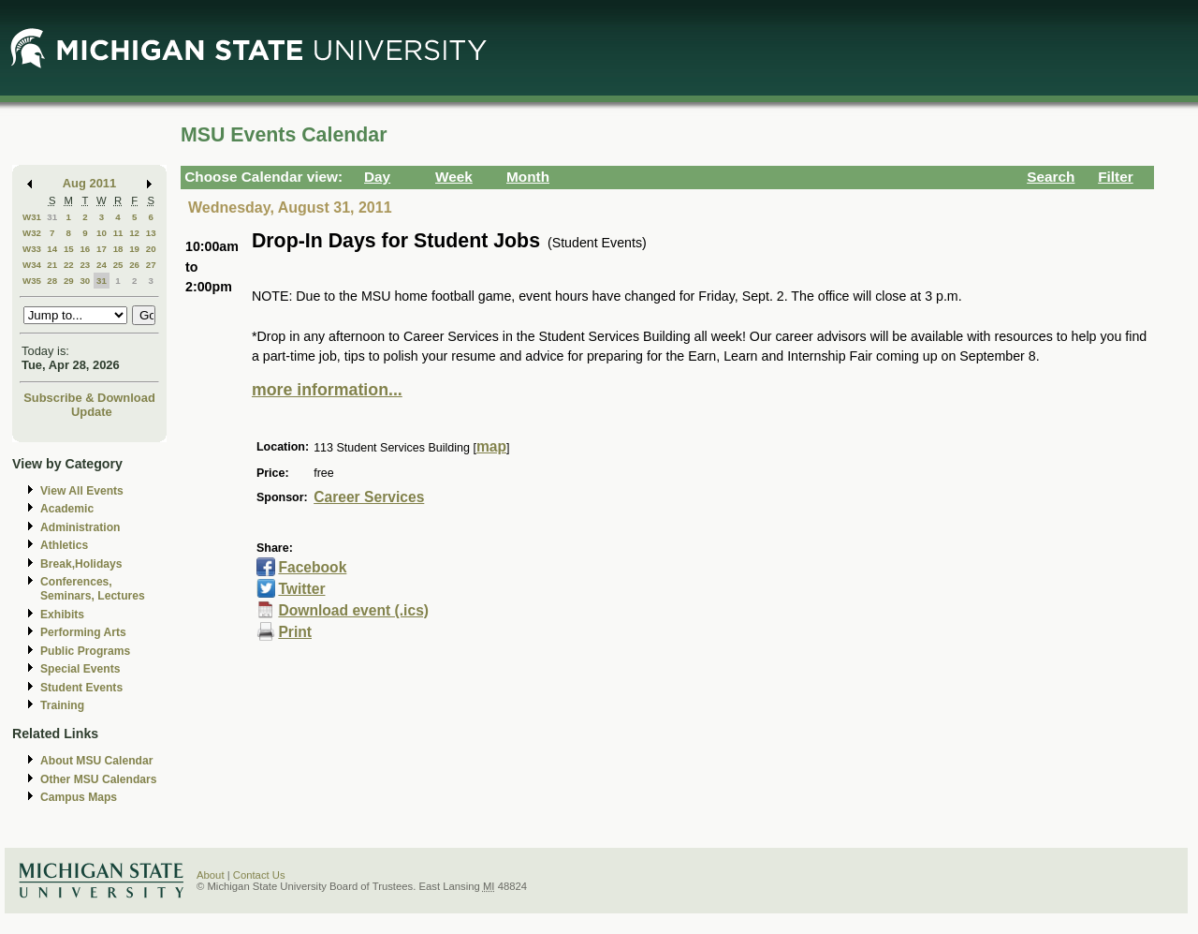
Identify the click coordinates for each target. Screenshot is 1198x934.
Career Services (369, 497)
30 (85, 280)
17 (101, 249)
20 (151, 249)
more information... (327, 389)
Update (91, 412)
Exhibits (62, 614)
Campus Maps (78, 797)
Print (295, 632)
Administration (80, 527)
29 (69, 280)
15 (69, 249)
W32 (31, 233)
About (211, 875)
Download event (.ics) (353, 610)
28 (52, 280)
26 (134, 264)
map (491, 446)
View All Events (82, 490)
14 (52, 249)
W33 (31, 249)
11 (118, 233)
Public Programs (85, 651)
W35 (31, 280)
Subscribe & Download (89, 398)
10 (101, 233)
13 (151, 233)
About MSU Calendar (96, 760)
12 (134, 233)
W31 (31, 217)
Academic (67, 508)
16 (85, 249)
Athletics (64, 545)
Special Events (80, 668)
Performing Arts (83, 632)
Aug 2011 (89, 183)
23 (85, 264)
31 (52, 217)
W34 (31, 264)
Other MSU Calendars (98, 779)
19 (134, 249)
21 (52, 264)
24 (101, 264)
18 (118, 249)
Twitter (301, 589)
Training (62, 705)
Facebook (312, 567)
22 (69, 264)
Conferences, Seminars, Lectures (92, 588)
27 (151, 264)
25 (118, 264)
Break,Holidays (81, 564)
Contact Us (259, 875)
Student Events (81, 687)
